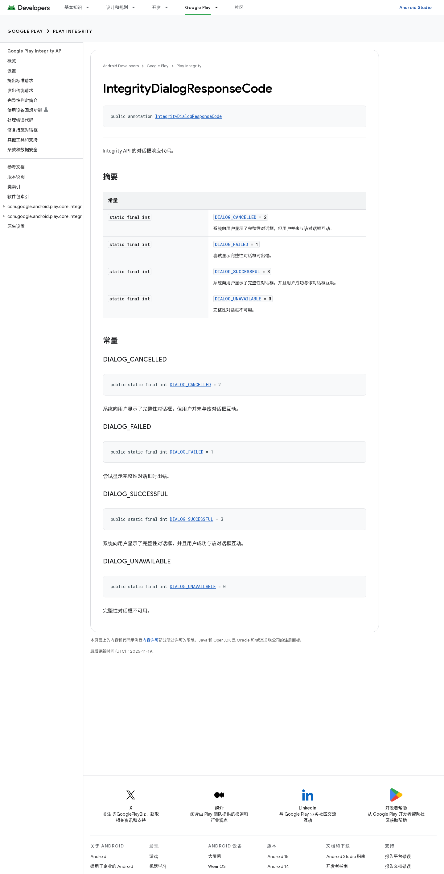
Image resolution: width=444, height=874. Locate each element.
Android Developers (121, 66)
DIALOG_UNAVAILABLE (238, 299)
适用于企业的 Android (111, 866)
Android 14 (278, 866)
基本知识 (73, 7)
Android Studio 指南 (345, 856)
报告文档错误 (398, 866)
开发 (156, 7)
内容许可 (150, 640)
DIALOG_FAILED (231, 244)
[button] (40, 206)
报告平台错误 (398, 856)
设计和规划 (117, 7)
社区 (239, 7)
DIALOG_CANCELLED (236, 217)
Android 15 (278, 856)
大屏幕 (214, 856)
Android (98, 856)
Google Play (25, 31)
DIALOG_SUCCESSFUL (237, 271)
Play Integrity (72, 31)
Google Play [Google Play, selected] (198, 7)
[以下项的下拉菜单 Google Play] (219, 7)
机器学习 (157, 866)
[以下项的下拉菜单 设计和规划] (136, 7)
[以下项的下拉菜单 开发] (169, 7)
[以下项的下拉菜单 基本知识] (90, 7)
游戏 (153, 856)
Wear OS (217, 866)
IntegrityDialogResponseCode (188, 116)
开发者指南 (337, 866)
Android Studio (415, 7)
